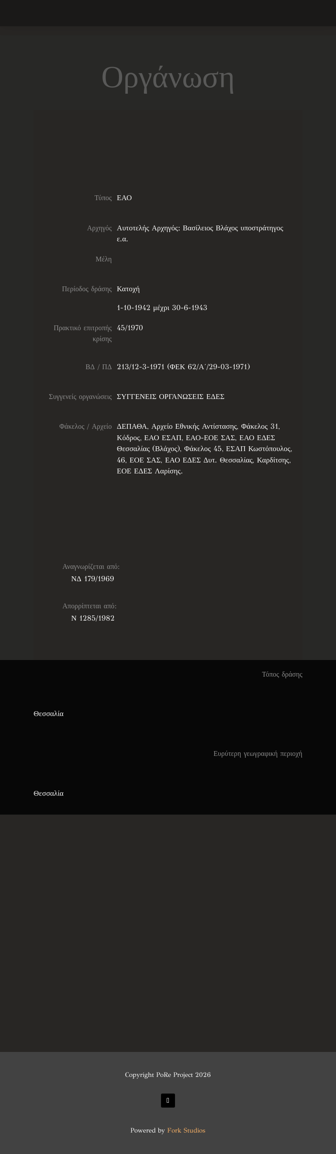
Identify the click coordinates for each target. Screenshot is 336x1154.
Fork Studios (186, 1130)
